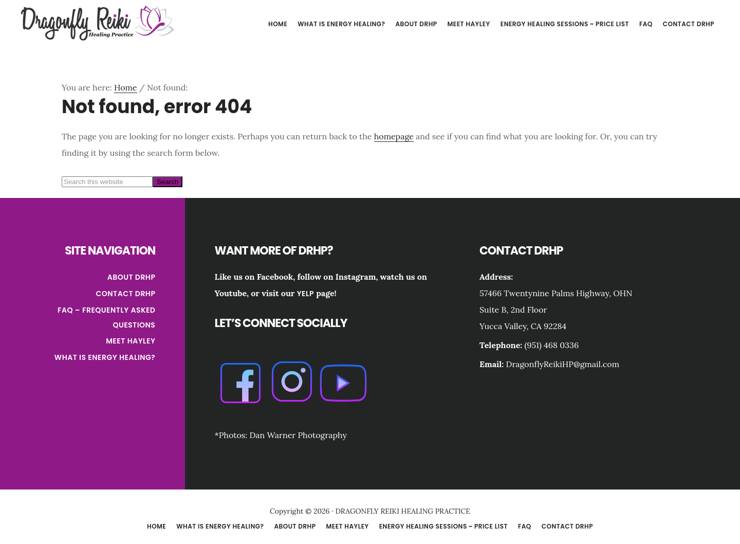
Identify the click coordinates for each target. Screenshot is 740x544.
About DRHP (131, 277)
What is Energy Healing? (105, 357)
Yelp (305, 293)
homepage (394, 136)
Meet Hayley (130, 341)
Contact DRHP (126, 293)
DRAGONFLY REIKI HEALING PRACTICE (98, 23)
